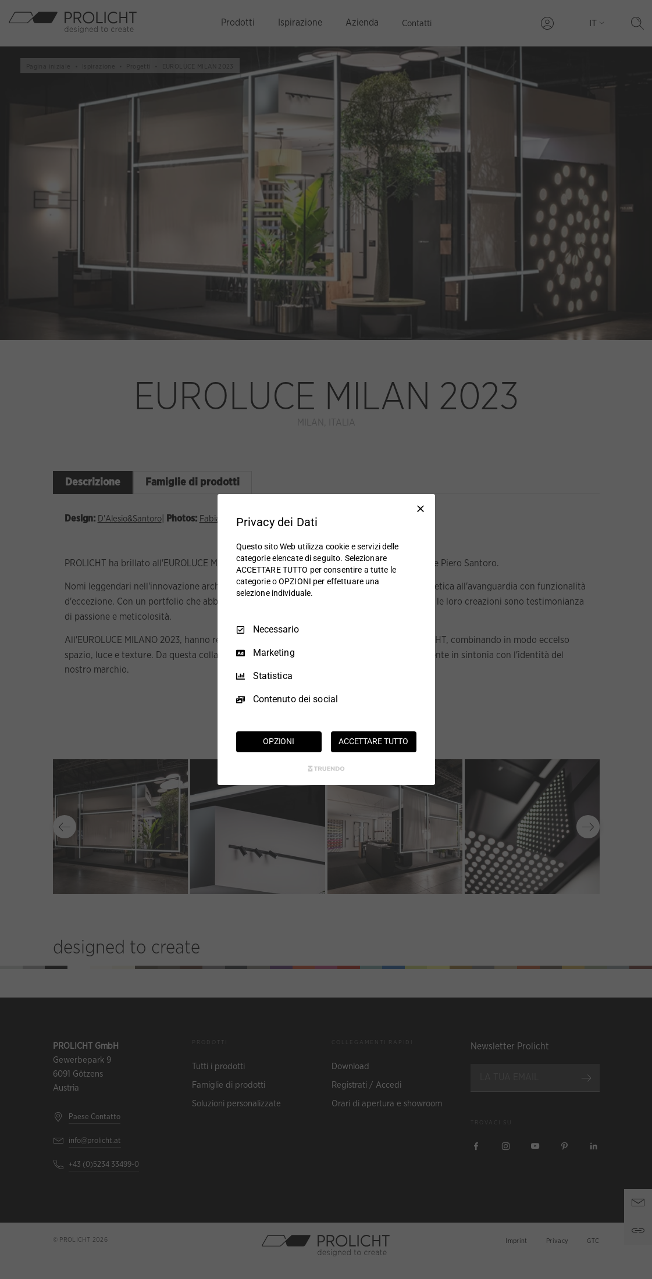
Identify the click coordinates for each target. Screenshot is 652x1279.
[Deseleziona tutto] (420, 508)
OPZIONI (278, 741)
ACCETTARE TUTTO (373, 741)
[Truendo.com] (326, 768)
